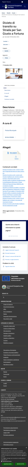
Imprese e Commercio (8, 333)
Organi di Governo (8, 304)
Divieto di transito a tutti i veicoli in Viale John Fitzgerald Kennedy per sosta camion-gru (13, 171)
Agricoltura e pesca (8, 364)
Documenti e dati (7, 319)
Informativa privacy (8, 445)
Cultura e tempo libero (9, 328)
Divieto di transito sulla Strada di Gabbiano (13, 204)
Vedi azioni (6, 44)
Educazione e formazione (9, 350)
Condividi (6, 41)
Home (3, 13)
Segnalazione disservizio (9, 430)
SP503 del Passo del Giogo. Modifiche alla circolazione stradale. (13, 185)
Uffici (4, 309)
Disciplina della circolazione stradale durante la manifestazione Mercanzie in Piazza (14, 181)
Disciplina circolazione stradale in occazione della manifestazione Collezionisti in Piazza (14, 188)
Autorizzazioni (7, 362)
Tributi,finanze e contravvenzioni (11, 355)
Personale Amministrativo (10, 316)
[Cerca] (25, 6)
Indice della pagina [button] (9, 85)
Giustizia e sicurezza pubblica (10, 352)
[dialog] (14, 456)
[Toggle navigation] (3, 6)
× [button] (26, 447)
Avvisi (13, 13)
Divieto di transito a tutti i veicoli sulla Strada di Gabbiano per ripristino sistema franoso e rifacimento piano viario (13, 176)
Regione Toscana (6, 2)
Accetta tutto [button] (7, 464)
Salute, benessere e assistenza (11, 360)
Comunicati (6, 374)
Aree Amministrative (8, 307)
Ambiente (5, 357)
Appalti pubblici (7, 336)
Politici (5, 314)
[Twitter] (3, 297)
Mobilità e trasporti (8, 343)
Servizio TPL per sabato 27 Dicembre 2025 (13, 191)
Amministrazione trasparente (10, 442)
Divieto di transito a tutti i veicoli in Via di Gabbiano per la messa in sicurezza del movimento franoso (13, 200)
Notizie (5, 372)
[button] (14, 461)
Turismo (5, 340)
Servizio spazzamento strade (10, 205)
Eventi (5, 386)
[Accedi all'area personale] (22, 2)
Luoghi (5, 383)
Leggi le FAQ (6, 432)
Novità (8, 13)
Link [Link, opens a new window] (6, 459)
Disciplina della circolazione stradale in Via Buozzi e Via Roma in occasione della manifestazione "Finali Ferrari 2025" (13, 194)
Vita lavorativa (7, 331)
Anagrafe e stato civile (9, 326)
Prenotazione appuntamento (10, 428)
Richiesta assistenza (8, 435)
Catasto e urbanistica (8, 338)
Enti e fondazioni (7, 311)
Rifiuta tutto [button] (20, 464)
